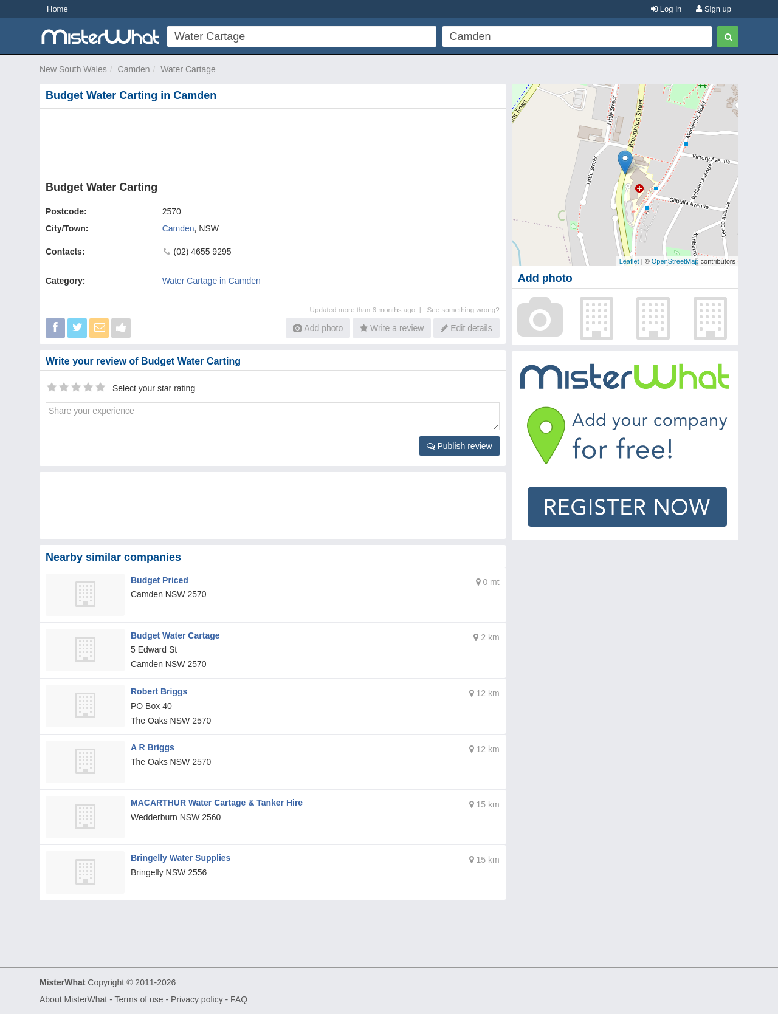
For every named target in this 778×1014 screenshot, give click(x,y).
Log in (666, 8)
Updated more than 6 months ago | (368, 309)
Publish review (459, 446)
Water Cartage (188, 69)
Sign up (713, 8)
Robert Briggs (159, 691)
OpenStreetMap (675, 261)
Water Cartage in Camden (211, 281)
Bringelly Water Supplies (180, 858)
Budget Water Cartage (175, 635)
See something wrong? (463, 309)
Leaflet (629, 261)
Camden (134, 69)
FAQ (238, 999)
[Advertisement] (275, 142)
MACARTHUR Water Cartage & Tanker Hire (217, 802)
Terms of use (138, 999)
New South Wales (73, 69)
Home (57, 8)
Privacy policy (197, 999)
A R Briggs (152, 747)
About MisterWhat (73, 999)
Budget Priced (159, 580)
